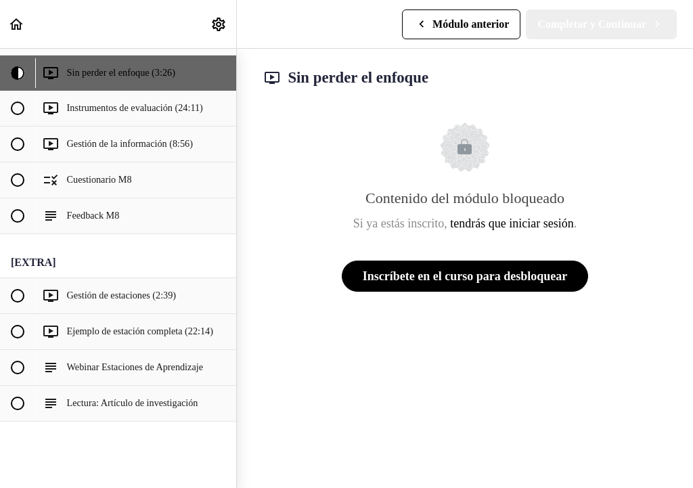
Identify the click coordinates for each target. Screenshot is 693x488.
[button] (17, 24)
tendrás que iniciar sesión (511, 223)
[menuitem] (219, 24)
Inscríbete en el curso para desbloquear (465, 276)
